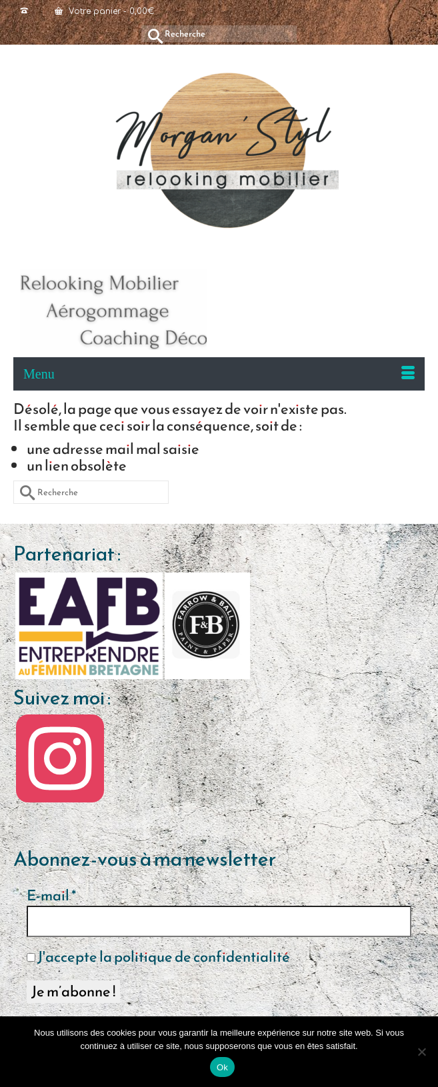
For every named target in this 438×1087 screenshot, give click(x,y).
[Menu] (219, 374)
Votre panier (104, 11)
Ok (222, 1067)
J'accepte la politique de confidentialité (158, 957)
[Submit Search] (151, 33)
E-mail (51, 895)
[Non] (421, 1051)
